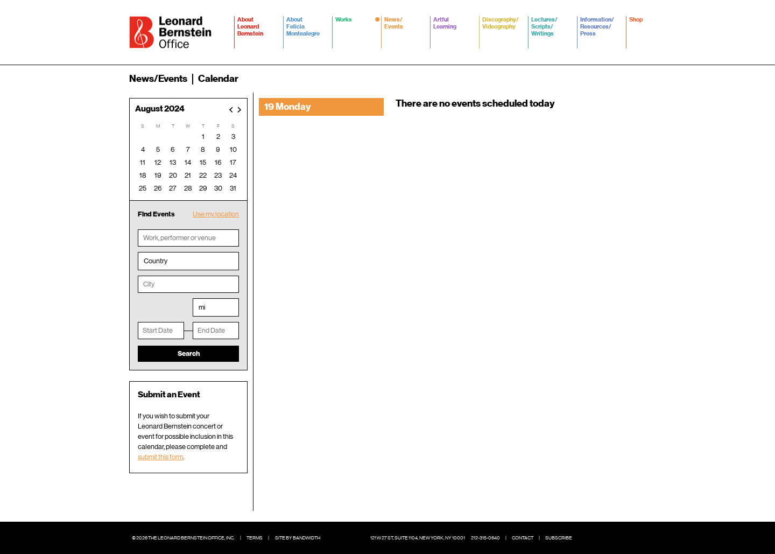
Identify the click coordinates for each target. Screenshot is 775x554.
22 (203, 175)
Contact (522, 538)
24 (233, 175)
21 (188, 175)
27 (173, 188)
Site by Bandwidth (297, 538)
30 (218, 188)
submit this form (160, 457)
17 (233, 162)
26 (158, 188)
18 (142, 175)
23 (218, 175)
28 (188, 188)
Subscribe (558, 538)
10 (233, 149)
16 (218, 162)
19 (157, 175)
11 (142, 162)
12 (157, 162)
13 (173, 162)
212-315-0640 (485, 538)
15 (203, 162)
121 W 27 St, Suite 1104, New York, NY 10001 (417, 538)
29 (203, 188)
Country (155, 261)
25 (142, 188)
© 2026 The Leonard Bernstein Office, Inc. (183, 538)
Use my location (216, 214)
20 (173, 175)
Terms (254, 538)
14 (188, 162)
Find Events (156, 214)
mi (202, 307)
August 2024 (160, 109)
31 (233, 188)
